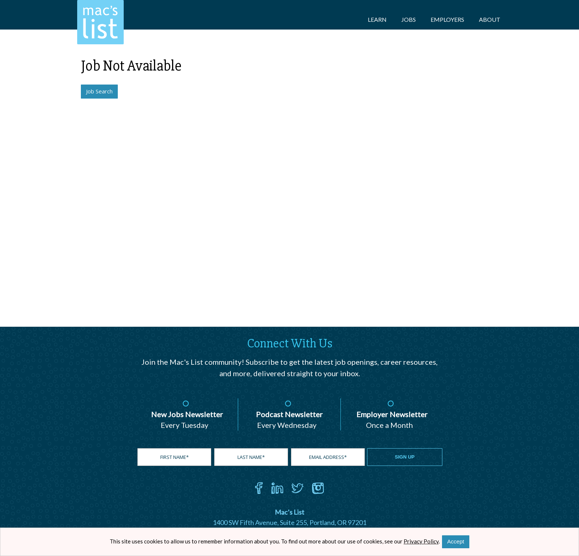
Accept (455, 541)
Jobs (408, 19)
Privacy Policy (421, 541)
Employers (447, 19)
